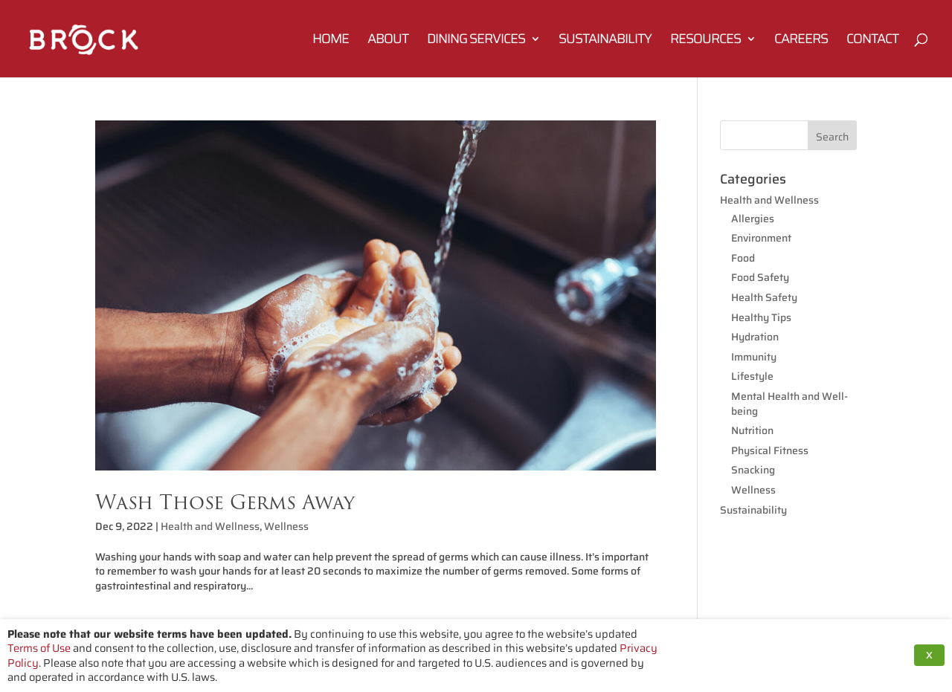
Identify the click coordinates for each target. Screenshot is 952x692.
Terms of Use (39, 647)
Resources (705, 41)
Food (743, 258)
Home (330, 41)
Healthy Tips (761, 317)
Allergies (752, 218)
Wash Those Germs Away (225, 502)
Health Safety (764, 297)
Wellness (286, 526)
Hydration (755, 337)
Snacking (753, 470)
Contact (872, 41)
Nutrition (752, 430)
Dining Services (476, 41)
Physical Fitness (769, 450)
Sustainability (605, 41)
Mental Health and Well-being (789, 403)
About (387, 41)
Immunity (753, 357)
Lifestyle (752, 376)
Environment (761, 238)
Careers (801, 41)
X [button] (929, 655)
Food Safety (760, 277)
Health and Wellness (210, 526)
